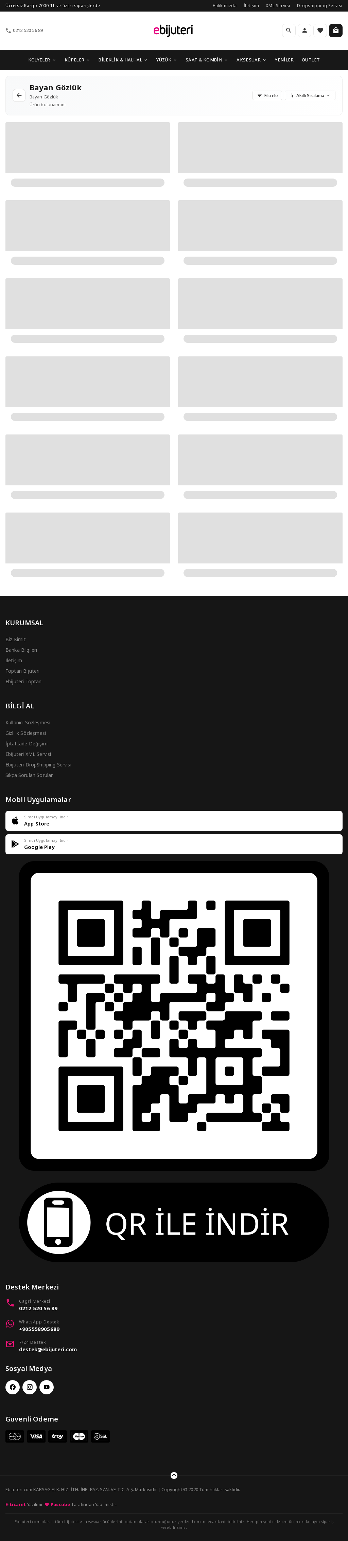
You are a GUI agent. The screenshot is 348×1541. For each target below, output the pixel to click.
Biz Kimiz (15, 639)
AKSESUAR (252, 60)
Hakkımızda (225, 5)
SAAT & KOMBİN (207, 60)
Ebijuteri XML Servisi (28, 754)
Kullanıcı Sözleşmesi (27, 722)
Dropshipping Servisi (320, 5)
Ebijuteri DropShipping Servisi (38, 764)
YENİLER (284, 60)
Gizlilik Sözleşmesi (25, 733)
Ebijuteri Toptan (23, 681)
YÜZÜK (166, 60)
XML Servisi (278, 5)
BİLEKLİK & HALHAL (123, 60)
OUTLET (311, 60)
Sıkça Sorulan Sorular (29, 775)
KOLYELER (42, 60)
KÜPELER (78, 60)
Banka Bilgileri (21, 650)
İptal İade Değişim (26, 743)
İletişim (251, 5)
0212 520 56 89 (24, 30)
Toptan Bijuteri (22, 671)
